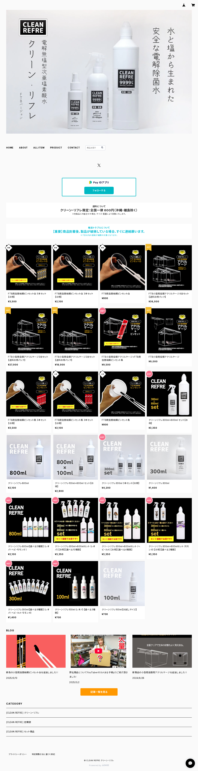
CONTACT (74, 147)
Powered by (99, 765)
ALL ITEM (38, 147)
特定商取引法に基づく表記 (43, 754)
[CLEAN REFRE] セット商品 (20, 731)
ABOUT (23, 147)
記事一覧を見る (99, 691)
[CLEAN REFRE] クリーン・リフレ (22, 712)
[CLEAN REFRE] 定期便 (18, 722)
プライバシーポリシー (18, 754)
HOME (9, 147)
